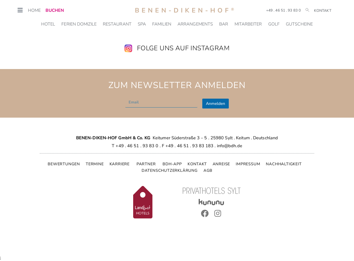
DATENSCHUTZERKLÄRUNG (170, 170)
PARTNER (147, 164)
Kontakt (322, 10)
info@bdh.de (229, 146)
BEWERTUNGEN (64, 164)
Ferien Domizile (79, 24)
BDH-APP (172, 164)
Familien (161, 24)
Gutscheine (299, 24)
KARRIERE (120, 164)
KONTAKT (197, 164)
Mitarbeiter (248, 24)
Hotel (48, 24)
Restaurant (117, 24)
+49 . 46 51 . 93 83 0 (283, 10)
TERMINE (95, 164)
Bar (223, 24)
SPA (142, 24)
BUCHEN (55, 10)
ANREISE (221, 164)
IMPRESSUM (248, 164)
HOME (34, 10)
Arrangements (195, 24)
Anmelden (215, 103)
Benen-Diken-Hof (185, 10)
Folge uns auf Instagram (183, 48)
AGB (207, 170)
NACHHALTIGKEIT (284, 164)
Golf (274, 24)
